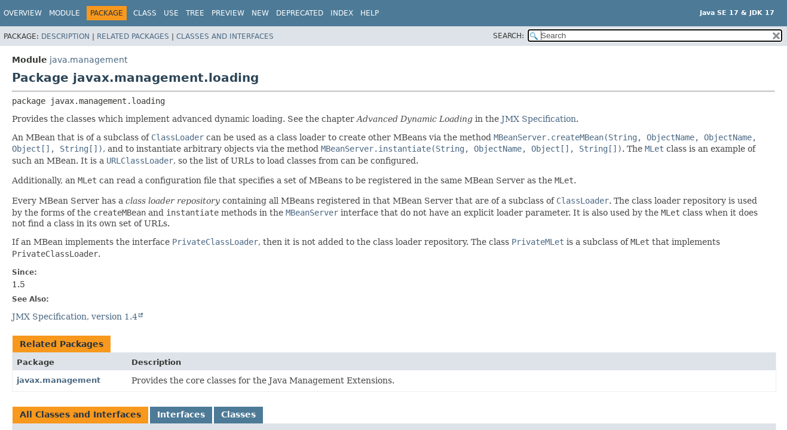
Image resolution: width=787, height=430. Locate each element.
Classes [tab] (238, 414)
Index (341, 13)
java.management (88, 59)
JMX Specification (538, 119)
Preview (228, 13)
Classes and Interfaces (225, 36)
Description (65, 36)
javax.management (58, 380)
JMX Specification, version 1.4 (74, 316)
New (260, 13)
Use (171, 13)
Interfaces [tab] (181, 414)
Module (64, 13)
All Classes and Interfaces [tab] (80, 414)
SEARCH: (508, 36)
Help (369, 13)
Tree (195, 13)
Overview (23, 13)
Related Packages (133, 36)
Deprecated (299, 13)
